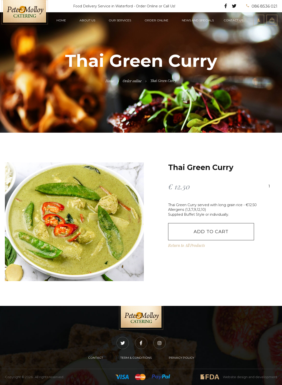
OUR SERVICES (120, 20)
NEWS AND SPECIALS (198, 20)
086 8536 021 (261, 6)
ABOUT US (87, 20)
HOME (61, 20)
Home (110, 81)
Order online (132, 81)
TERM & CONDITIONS (136, 357)
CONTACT (95, 357)
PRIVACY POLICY (181, 357)
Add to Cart (211, 231)
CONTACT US (233, 20)
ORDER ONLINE (156, 20)
